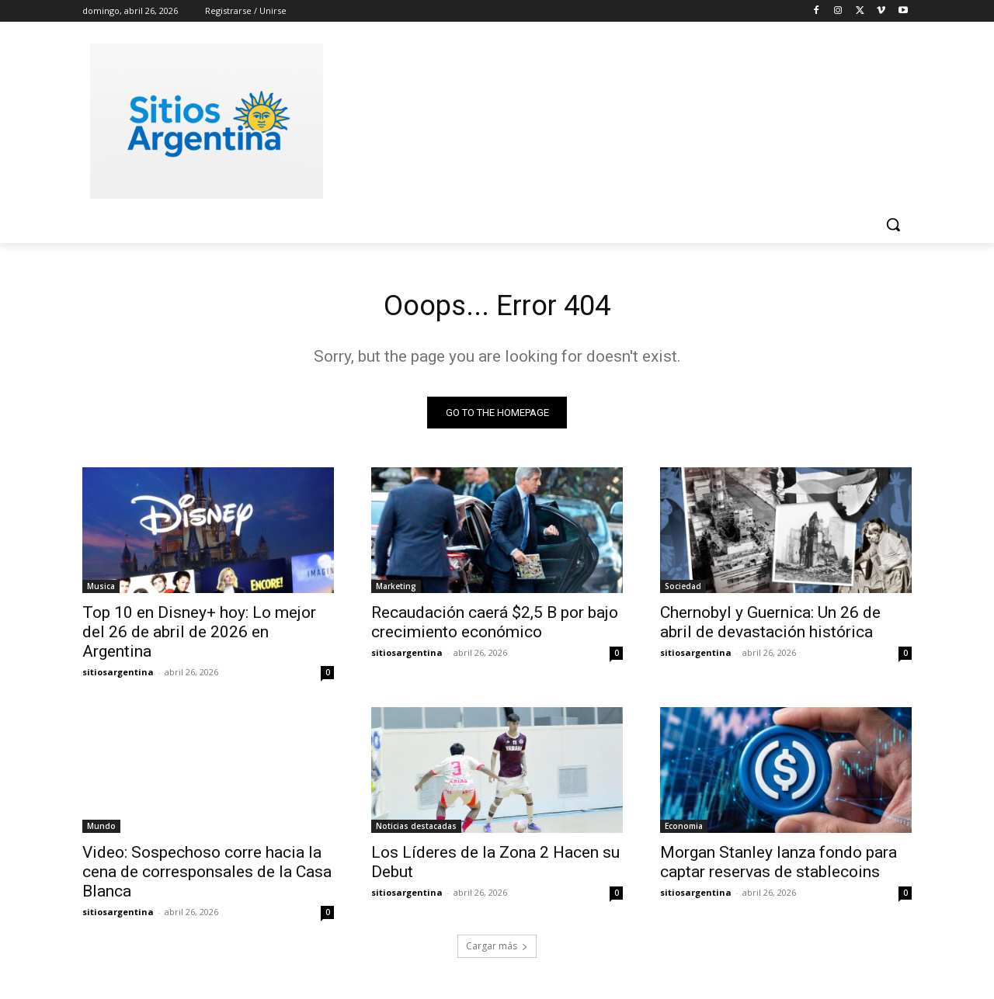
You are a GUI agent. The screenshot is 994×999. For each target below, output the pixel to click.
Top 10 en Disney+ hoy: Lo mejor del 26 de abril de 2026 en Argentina (199, 635)
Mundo (101, 829)
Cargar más (497, 949)
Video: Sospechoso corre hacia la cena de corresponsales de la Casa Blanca (207, 875)
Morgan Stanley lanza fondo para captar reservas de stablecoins (778, 866)
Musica (101, 589)
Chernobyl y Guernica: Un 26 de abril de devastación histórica (770, 626)
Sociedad (683, 589)
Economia (684, 829)
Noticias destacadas (416, 829)
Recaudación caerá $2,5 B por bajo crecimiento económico (494, 626)
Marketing (396, 589)
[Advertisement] (613, 119)
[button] (893, 224)
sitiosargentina (118, 676)
